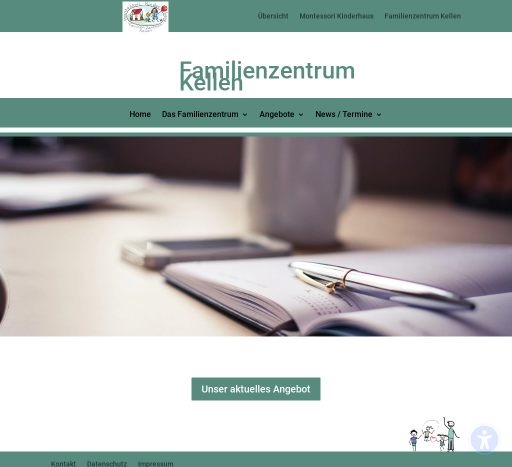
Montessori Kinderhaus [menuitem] (337, 16)
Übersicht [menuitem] (273, 16)
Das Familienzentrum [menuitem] (200, 115)
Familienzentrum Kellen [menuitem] (422, 16)
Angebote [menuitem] (277, 115)
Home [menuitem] (140, 115)
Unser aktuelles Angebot (256, 389)
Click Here (85, 364)
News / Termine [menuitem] (344, 115)
